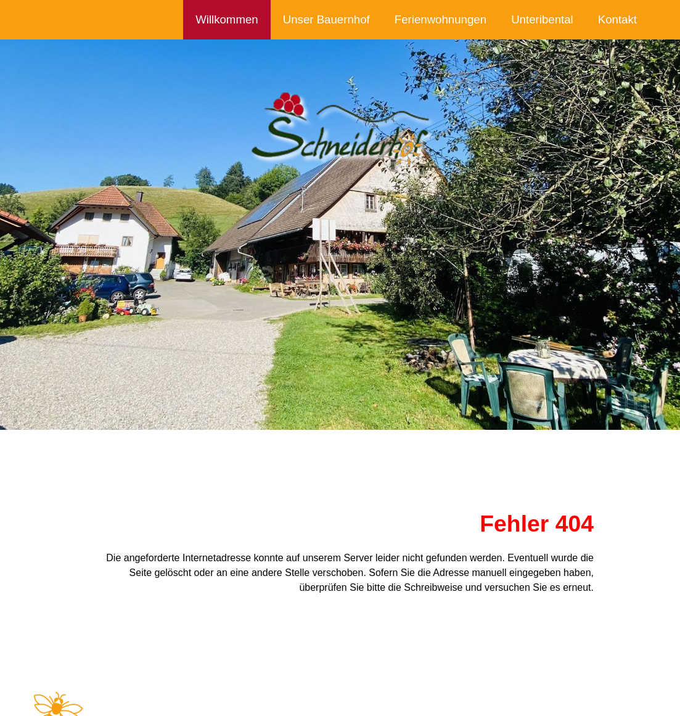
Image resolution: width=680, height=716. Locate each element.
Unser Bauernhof (326, 19)
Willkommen (226, 19)
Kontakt (617, 19)
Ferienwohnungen (440, 19)
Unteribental (542, 19)
